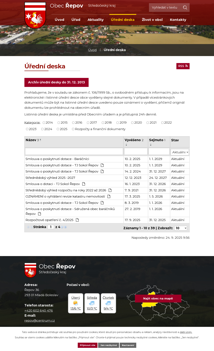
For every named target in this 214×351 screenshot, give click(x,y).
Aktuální (178, 159)
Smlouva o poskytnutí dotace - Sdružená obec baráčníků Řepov (70, 211)
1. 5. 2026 (156, 196)
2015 (64, 123)
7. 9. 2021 (132, 190)
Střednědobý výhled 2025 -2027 (50, 178)
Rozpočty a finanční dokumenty (100, 129)
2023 (32, 129)
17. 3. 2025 (132, 196)
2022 (168, 123)
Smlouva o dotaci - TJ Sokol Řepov (55, 184)
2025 (63, 129)
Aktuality (96, 20)
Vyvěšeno (134, 140)
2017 (93, 123)
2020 (138, 123)
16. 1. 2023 (132, 184)
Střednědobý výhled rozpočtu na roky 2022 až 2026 (68, 190)
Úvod (92, 50)
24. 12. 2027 (158, 178)
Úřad (75, 20)
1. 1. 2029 (155, 159)
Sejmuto (157, 140)
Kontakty (178, 20)
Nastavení (129, 344)
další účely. (186, 331)
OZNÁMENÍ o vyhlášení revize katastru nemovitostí (68, 196)
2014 (49, 123)
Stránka (39, 227)
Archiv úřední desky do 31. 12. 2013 (57, 82)
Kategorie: (32, 123)
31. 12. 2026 (157, 184)
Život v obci (152, 20)
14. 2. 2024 (133, 171)
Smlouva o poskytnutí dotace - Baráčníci (57, 159)
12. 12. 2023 (133, 178)
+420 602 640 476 (38, 309)
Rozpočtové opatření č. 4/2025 (52, 220)
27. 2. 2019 (132, 209)
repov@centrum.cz (39, 319)
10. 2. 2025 (132, 159)
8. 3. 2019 (132, 203)
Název (32, 140)
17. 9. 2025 (132, 220)
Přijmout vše (86, 344)
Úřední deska (123, 20)
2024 (48, 129)
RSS (182, 66)
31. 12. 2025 (157, 220)
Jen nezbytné (108, 344)
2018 (108, 123)
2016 (78, 123)
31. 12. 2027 (157, 171)
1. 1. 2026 (155, 203)
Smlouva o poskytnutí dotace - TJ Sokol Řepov (64, 165)
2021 (153, 123)
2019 (123, 123)
